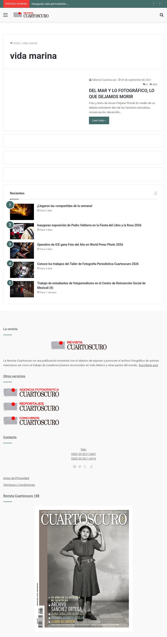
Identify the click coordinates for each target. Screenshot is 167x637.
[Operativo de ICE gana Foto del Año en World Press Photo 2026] (22, 250)
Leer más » (99, 120)
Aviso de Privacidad (16, 478)
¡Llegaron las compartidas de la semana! (64, 206)
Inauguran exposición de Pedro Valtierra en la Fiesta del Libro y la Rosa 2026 (89, 225)
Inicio (15, 43)
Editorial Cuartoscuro (104, 79)
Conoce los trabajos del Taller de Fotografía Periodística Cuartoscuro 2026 (88, 264)
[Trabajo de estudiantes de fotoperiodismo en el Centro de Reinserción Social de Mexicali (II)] (22, 289)
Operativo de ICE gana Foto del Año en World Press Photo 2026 (80, 244)
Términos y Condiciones (19, 484)
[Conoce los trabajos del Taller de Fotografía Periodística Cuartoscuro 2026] (22, 270)
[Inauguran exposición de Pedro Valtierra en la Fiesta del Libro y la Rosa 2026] (22, 231)
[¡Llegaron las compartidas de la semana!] (22, 212)
